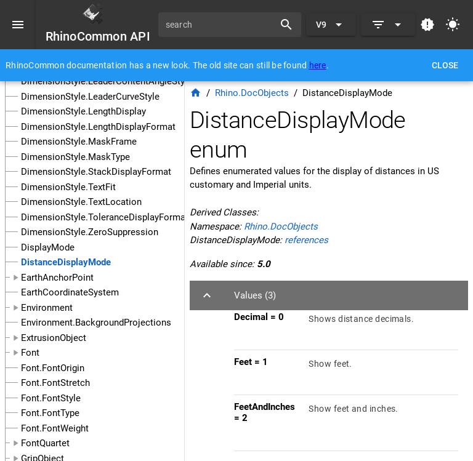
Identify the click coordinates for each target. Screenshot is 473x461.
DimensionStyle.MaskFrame (79, 141)
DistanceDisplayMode (66, 262)
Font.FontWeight (55, 428)
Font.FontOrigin (52, 368)
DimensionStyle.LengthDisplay (83, 111)
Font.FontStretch (55, 382)
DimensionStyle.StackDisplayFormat (96, 171)
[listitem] (346, 327)
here (317, 65)
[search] (220, 24)
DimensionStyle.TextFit (68, 187)
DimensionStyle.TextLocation (81, 201)
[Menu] (17, 24)
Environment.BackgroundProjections (96, 322)
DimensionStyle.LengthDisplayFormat (98, 126)
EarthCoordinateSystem (70, 292)
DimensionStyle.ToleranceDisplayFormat (104, 217)
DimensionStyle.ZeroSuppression (89, 232)
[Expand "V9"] (331, 25)
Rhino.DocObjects (252, 92)
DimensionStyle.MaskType (75, 156)
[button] (329, 295)
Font (30, 352)
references (306, 240)
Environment (47, 307)
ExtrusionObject (53, 337)
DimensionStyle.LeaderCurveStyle (90, 96)
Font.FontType (50, 413)
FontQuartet (45, 443)
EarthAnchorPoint (57, 277)
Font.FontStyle (51, 398)
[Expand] (388, 25)
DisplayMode (48, 247)
